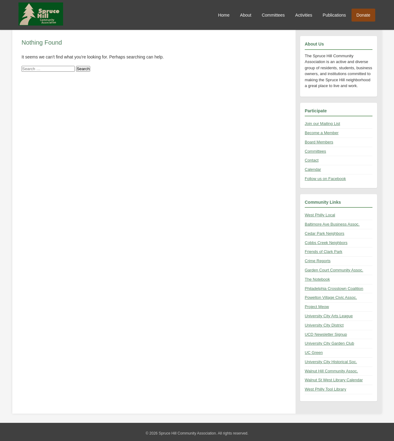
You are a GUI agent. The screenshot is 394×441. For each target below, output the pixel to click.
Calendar (313, 169)
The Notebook (317, 279)
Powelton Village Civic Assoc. (331, 297)
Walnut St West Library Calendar (334, 380)
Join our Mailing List (322, 123)
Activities (303, 15)
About (245, 15)
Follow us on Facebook (325, 178)
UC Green (314, 352)
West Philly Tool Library (325, 389)
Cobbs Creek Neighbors (326, 242)
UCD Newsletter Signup (326, 334)
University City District (324, 325)
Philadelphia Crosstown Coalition (334, 288)
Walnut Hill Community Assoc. (331, 371)
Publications (334, 15)
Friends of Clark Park (323, 251)
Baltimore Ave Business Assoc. (332, 224)
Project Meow (317, 306)
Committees (273, 15)
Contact (312, 160)
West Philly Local (320, 215)
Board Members (319, 142)
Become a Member (322, 132)
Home (223, 15)
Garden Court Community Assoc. (334, 270)
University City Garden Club (329, 343)
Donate (363, 15)
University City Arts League (329, 316)
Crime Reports (318, 261)
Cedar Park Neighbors (324, 233)
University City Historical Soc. (331, 361)
